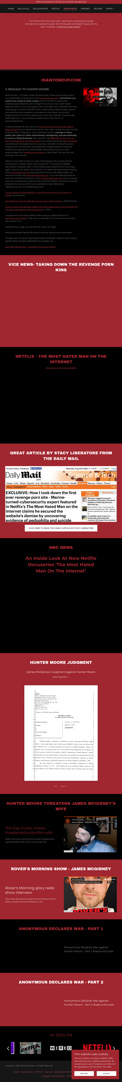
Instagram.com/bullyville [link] (53, 1076)
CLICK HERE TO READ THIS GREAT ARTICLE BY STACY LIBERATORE (61, 528)
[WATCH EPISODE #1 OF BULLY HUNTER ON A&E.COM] (61, 1)
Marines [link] (85, 9)
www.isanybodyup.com (51, 178)
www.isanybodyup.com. (37, 175)
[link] (61, 677)
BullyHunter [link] (40, 9)
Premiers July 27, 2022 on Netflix (61, 368)
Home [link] (11, 9)
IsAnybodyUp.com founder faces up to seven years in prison (33, 201)
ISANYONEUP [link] (70, 9)
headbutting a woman (34, 152)
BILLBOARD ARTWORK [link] (65, 1072)
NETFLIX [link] (56, 9)
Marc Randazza (70, 141)
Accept (106, 1073)
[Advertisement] (61, 53)
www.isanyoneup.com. (49, 98)
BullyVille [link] (23, 9)
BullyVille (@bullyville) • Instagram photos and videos (30, 247)
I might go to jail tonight (68, 27)
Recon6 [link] (98, 9)
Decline (84, 1073)
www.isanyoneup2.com (16, 218)
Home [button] (17, 1072)
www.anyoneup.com (20, 172)
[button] (110, 8)
